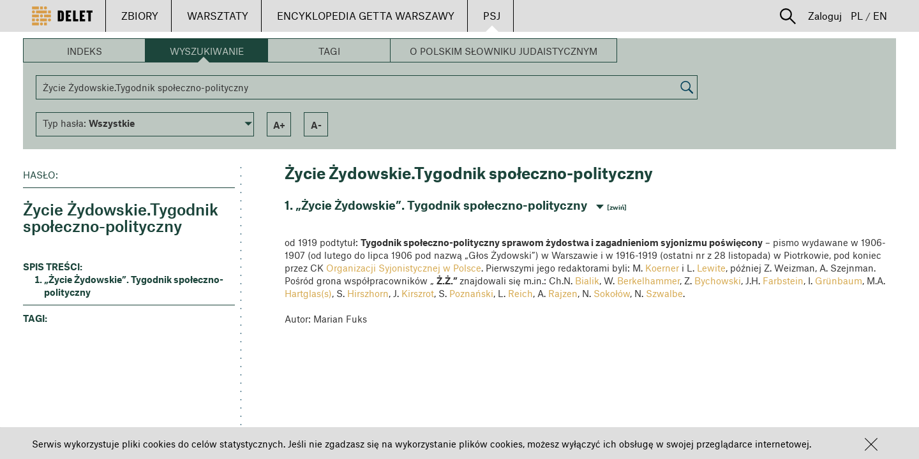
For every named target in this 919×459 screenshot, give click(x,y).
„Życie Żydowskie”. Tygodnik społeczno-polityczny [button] (133, 285)
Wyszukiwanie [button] (207, 51)
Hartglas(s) (308, 293)
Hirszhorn (368, 293)
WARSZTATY (217, 16)
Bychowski (717, 280)
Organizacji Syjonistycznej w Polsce (403, 267)
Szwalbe (664, 293)
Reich (520, 293)
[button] (871, 444)
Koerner (662, 267)
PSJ (491, 16)
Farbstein (783, 280)
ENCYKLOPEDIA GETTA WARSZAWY (365, 16)
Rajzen (563, 293)
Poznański (471, 293)
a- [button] (316, 125)
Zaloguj (825, 16)
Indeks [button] (84, 51)
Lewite (711, 267)
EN (880, 16)
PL (857, 16)
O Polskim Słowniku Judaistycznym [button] (503, 51)
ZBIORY (139, 16)
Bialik (587, 280)
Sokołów (612, 293)
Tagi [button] (329, 51)
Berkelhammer (648, 280)
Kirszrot (417, 293)
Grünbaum (838, 280)
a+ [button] (279, 125)
